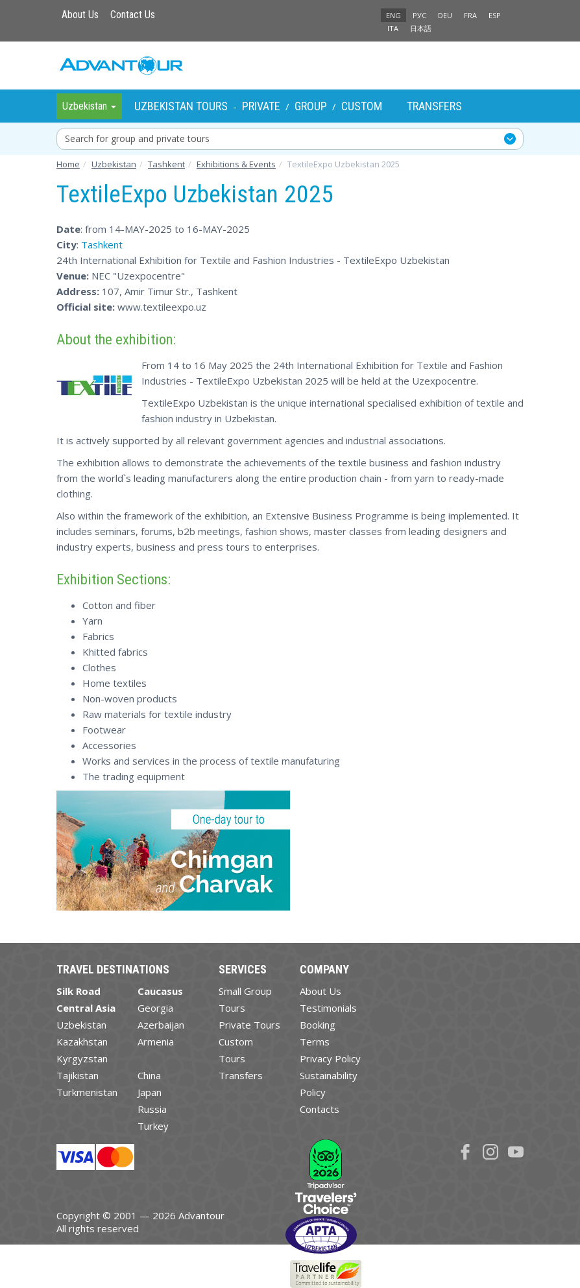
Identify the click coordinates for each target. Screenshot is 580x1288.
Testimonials (328, 1007)
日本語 (420, 28)
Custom (361, 106)
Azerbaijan (161, 1024)
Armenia (156, 1041)
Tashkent (102, 244)
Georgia (155, 1007)
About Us (80, 14)
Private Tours (249, 1024)
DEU (445, 15)
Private (261, 106)
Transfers (434, 106)
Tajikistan (77, 1075)
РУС (419, 15)
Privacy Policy (330, 1058)
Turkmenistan (86, 1092)
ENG (393, 15)
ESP (495, 15)
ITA (392, 28)
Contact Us (132, 14)
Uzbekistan (81, 1024)
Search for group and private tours (137, 138)
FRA (470, 15)
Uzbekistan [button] (89, 106)
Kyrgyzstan (82, 1058)
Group (311, 106)
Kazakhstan (82, 1041)
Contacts (319, 1109)
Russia (152, 1109)
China (149, 1075)
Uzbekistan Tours (181, 106)
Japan (150, 1092)
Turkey (153, 1125)
